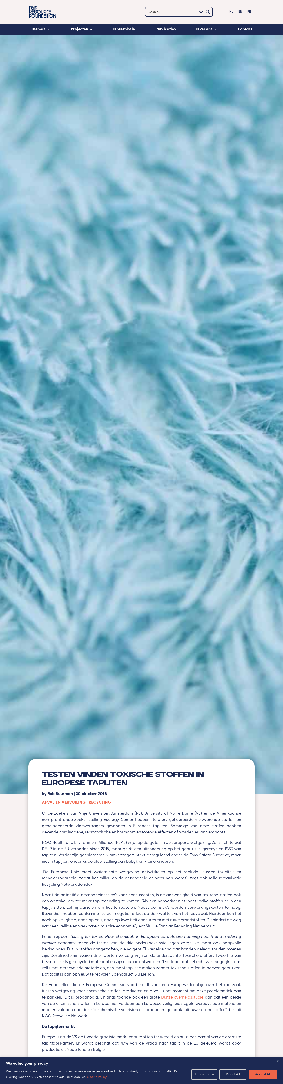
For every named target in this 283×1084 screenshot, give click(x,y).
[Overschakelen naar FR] (249, 12)
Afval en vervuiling (64, 802)
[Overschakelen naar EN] (240, 12)
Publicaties (166, 29)
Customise (202, 1074)
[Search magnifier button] (207, 12)
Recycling (100, 802)
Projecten (79, 29)
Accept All (262, 1074)
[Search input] (172, 11)
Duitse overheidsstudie (182, 997)
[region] (141, 1070)
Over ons (204, 29)
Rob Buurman (60, 794)
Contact (245, 29)
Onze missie (124, 29)
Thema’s (38, 29)
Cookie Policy (97, 1077)
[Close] (278, 1061)
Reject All (233, 1074)
